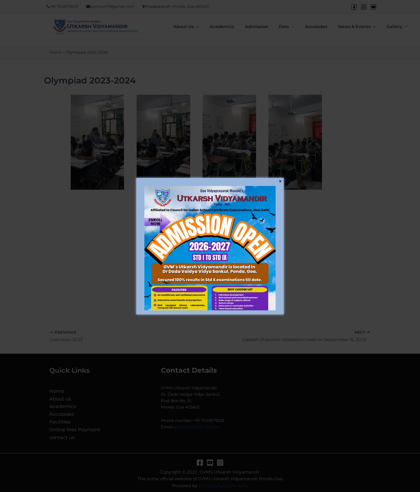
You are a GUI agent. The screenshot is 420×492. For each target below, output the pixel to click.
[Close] (280, 181)
